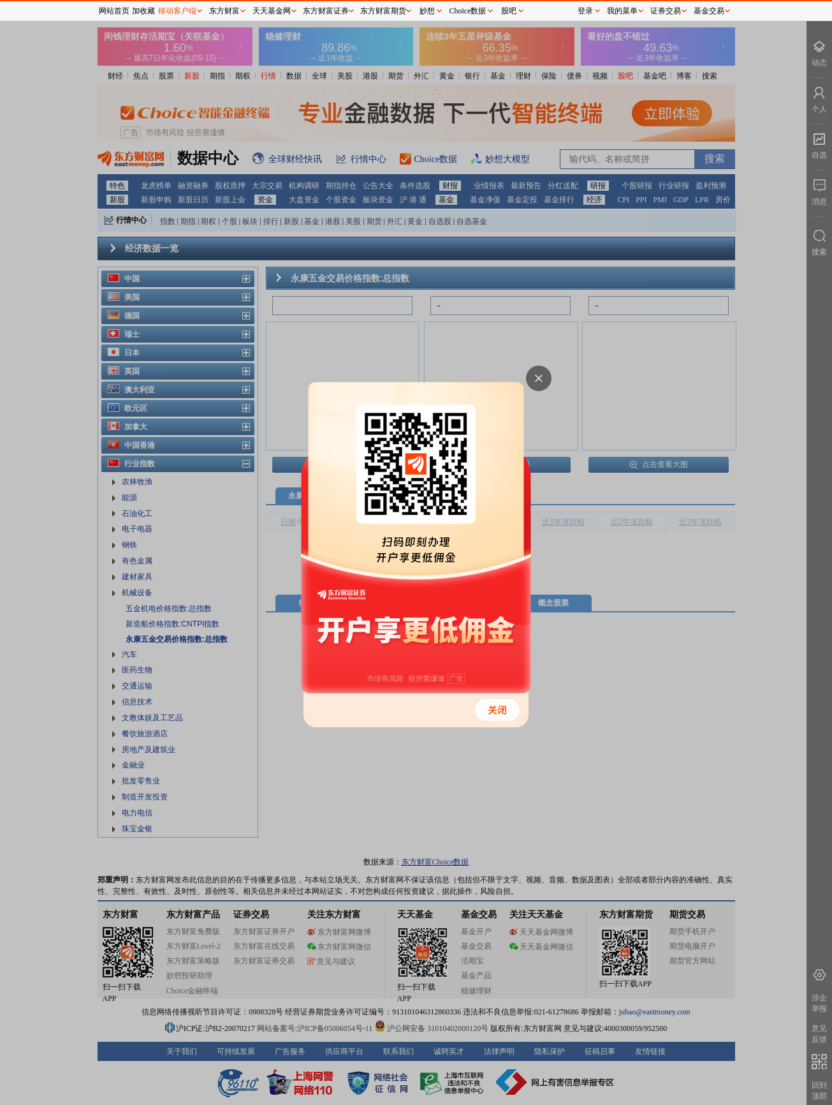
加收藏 (143, 10)
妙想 (427, 10)
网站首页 (114, 10)
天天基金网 (271, 10)
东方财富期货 (383, 10)
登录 (585, 10)
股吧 (508, 10)
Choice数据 (467, 10)
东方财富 (224, 10)
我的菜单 (622, 10)
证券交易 (665, 10)
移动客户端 (177, 10)
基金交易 (709, 10)
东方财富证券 (326, 10)
